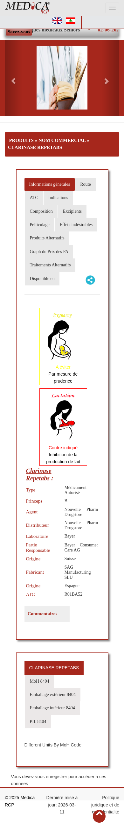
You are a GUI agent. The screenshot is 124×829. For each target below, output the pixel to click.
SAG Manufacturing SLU (77, 572)
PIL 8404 (38, 721)
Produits (21, 140)
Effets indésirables (76, 224)
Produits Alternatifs (47, 238)
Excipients (72, 211)
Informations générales (49, 184)
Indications (58, 197)
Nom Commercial (62, 140)
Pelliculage (40, 224)
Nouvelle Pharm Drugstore (81, 512)
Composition (41, 211)
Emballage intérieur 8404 (52, 707)
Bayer (69, 536)
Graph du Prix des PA (49, 251)
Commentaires (43, 613)
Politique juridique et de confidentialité (105, 804)
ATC (34, 197)
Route (85, 184)
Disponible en (42, 278)
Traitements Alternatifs (50, 265)
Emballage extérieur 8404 (53, 694)
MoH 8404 (39, 681)
